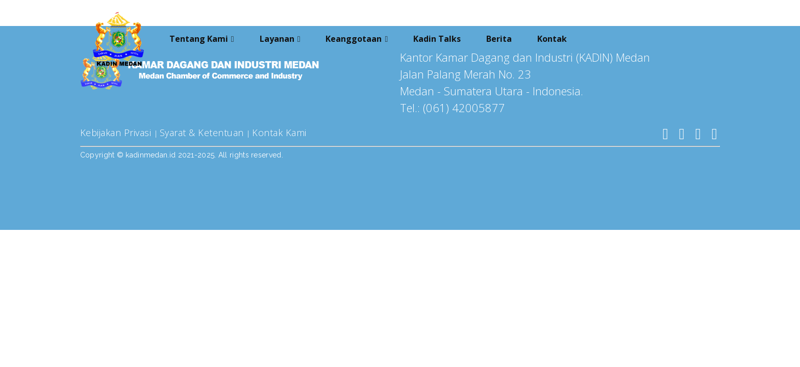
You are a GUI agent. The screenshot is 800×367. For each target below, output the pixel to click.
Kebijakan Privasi (117, 132)
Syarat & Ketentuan (203, 132)
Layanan (277, 37)
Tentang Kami (198, 37)
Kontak (552, 37)
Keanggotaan (354, 37)
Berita (499, 37)
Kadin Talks (437, 37)
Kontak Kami (279, 132)
